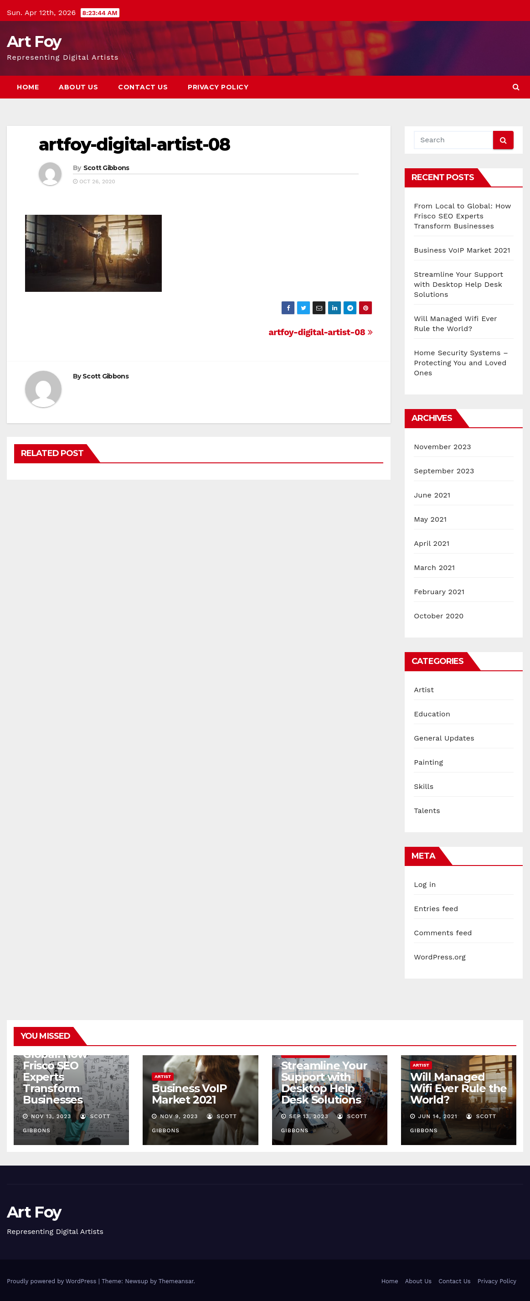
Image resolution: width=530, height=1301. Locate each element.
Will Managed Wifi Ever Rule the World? (458, 1088)
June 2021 (432, 495)
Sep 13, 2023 (308, 1116)
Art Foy (34, 41)
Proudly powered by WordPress (52, 1281)
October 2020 (438, 616)
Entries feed (436, 908)
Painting (428, 762)
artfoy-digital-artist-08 (134, 144)
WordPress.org (440, 957)
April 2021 (431, 543)
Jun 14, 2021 (438, 1116)
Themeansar (176, 1281)
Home (28, 87)
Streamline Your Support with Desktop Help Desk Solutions (458, 284)
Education (432, 714)
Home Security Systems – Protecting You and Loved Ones (461, 362)
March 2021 (434, 567)
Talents (427, 810)
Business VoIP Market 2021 (462, 250)
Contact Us (143, 87)
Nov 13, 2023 (51, 1116)
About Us (78, 87)
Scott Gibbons (106, 168)
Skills (423, 786)
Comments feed (443, 932)
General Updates (444, 738)
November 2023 (442, 446)
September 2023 (444, 470)
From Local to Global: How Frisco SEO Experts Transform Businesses (462, 216)
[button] (516, 87)
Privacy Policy (218, 87)
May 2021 (430, 519)
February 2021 (439, 591)
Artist (424, 689)
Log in (425, 884)
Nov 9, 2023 (179, 1116)
